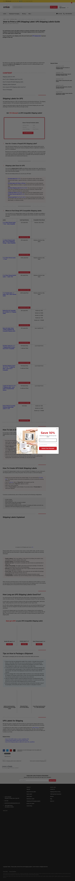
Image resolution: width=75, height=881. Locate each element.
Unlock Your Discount (48, 448)
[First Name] (48, 440)
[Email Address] (48, 444)
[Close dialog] (57, 429)
